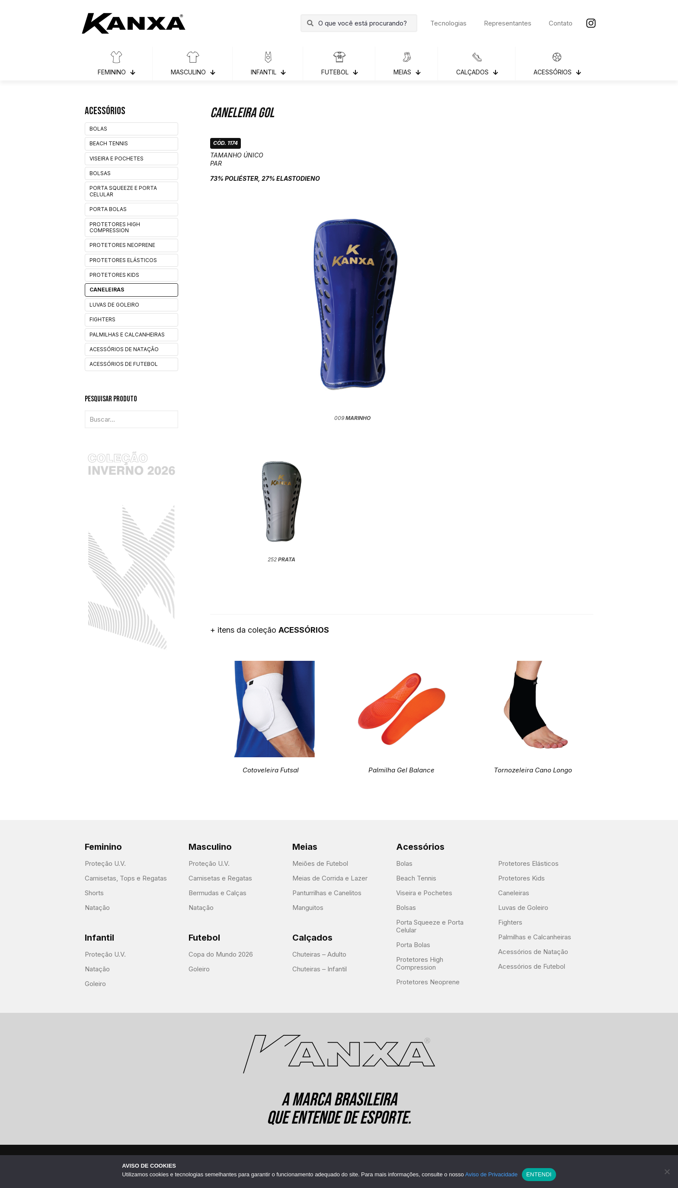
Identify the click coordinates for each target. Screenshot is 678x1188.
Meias (304, 847)
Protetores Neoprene (122, 245)
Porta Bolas (108, 209)
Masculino (210, 847)
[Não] (667, 1171)
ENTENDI (539, 1174)
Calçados (312, 937)
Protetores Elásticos (123, 260)
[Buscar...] (131, 419)
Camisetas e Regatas (220, 878)
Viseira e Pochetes (117, 158)
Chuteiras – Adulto (319, 954)
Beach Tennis (109, 143)
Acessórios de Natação (124, 349)
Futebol (204, 937)
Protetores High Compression (115, 227)
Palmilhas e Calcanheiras (127, 334)
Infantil (99, 937)
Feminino (103, 847)
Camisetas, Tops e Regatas (126, 878)
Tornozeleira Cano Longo (533, 770)
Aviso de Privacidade (491, 1174)
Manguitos (307, 907)
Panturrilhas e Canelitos (326, 893)
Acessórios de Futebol (124, 364)
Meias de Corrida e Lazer (330, 878)
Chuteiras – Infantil (319, 969)
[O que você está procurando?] (359, 23)
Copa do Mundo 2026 (221, 954)
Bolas (98, 128)
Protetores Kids (114, 275)
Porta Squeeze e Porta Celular (123, 191)
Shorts (94, 893)
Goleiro (95, 984)
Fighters (102, 319)
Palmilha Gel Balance (401, 770)
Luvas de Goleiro (114, 304)
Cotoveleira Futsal (271, 770)
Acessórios (420, 847)
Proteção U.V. (105, 863)
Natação (97, 907)
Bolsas (100, 173)
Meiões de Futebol (320, 863)
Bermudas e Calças (217, 893)
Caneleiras (107, 289)
